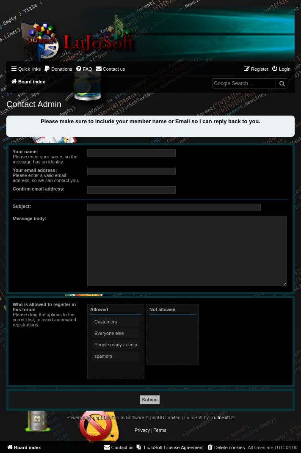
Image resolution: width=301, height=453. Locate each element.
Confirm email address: (38, 188)
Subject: (22, 206)
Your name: (25, 151)
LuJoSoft (220, 417)
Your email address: (35, 170)
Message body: (29, 218)
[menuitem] (58, 69)
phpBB (99, 417)
